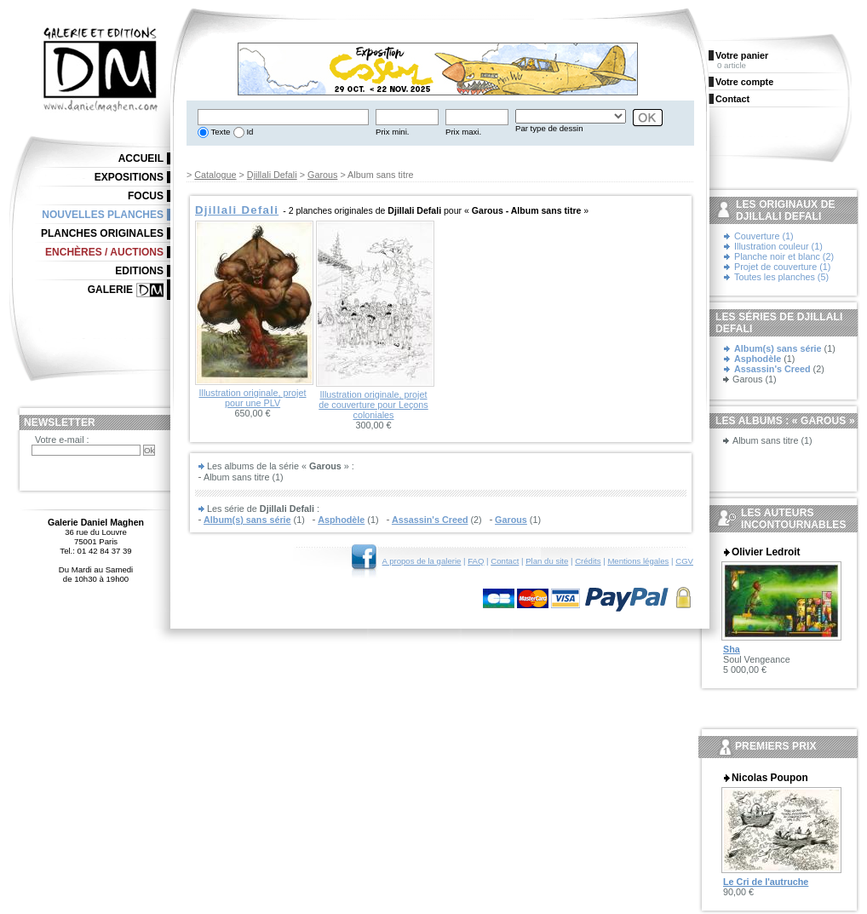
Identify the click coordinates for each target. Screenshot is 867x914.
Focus (146, 196)
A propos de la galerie (422, 561)
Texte (219, 131)
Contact (505, 561)
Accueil (141, 158)
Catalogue (215, 175)
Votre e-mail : (62, 439)
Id (249, 131)
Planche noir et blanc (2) (784, 256)
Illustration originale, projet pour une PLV (252, 398)
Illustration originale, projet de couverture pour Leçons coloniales (373, 404)
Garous (322, 175)
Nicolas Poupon (770, 778)
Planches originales (102, 233)
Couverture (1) (764, 236)
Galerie (110, 290)
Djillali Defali (272, 175)
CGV (684, 561)
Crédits (587, 561)
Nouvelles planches (103, 215)
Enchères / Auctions (104, 252)
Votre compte (744, 82)
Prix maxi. (463, 131)
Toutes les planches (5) (781, 277)
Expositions (129, 177)
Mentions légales (638, 561)
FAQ (476, 561)
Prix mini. (392, 131)
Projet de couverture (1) (782, 267)
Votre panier (741, 55)
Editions (139, 271)
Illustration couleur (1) (778, 246)
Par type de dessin (549, 128)
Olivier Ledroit (766, 552)
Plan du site (546, 561)
